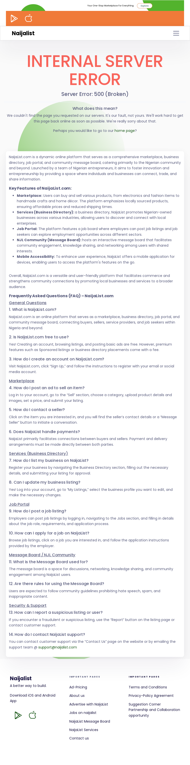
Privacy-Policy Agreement (151, 695)
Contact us (79, 738)
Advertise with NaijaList (88, 704)
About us (77, 695)
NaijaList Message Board (89, 721)
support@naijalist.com (57, 647)
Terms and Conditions (148, 687)
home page (125, 130)
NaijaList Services (83, 729)
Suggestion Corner (145, 704)
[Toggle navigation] (176, 33)
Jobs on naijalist (82, 712)
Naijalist (23, 33)
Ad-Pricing (78, 687)
